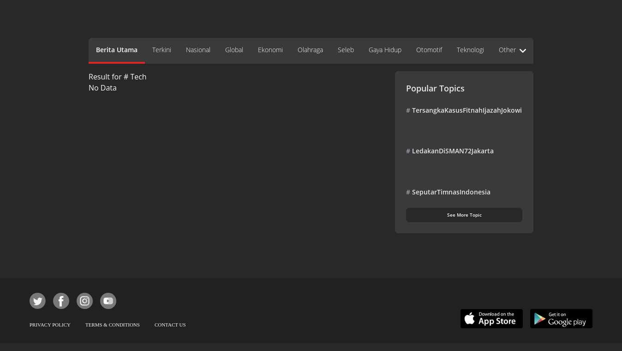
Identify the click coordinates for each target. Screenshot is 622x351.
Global (234, 49)
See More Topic (464, 215)
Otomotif (429, 49)
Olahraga (310, 49)
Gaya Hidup (385, 49)
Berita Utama (117, 49)
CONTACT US (170, 324)
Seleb (346, 49)
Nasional (198, 49)
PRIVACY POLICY (50, 324)
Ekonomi (270, 49)
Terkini (161, 49)
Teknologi (470, 49)
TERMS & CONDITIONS (112, 324)
